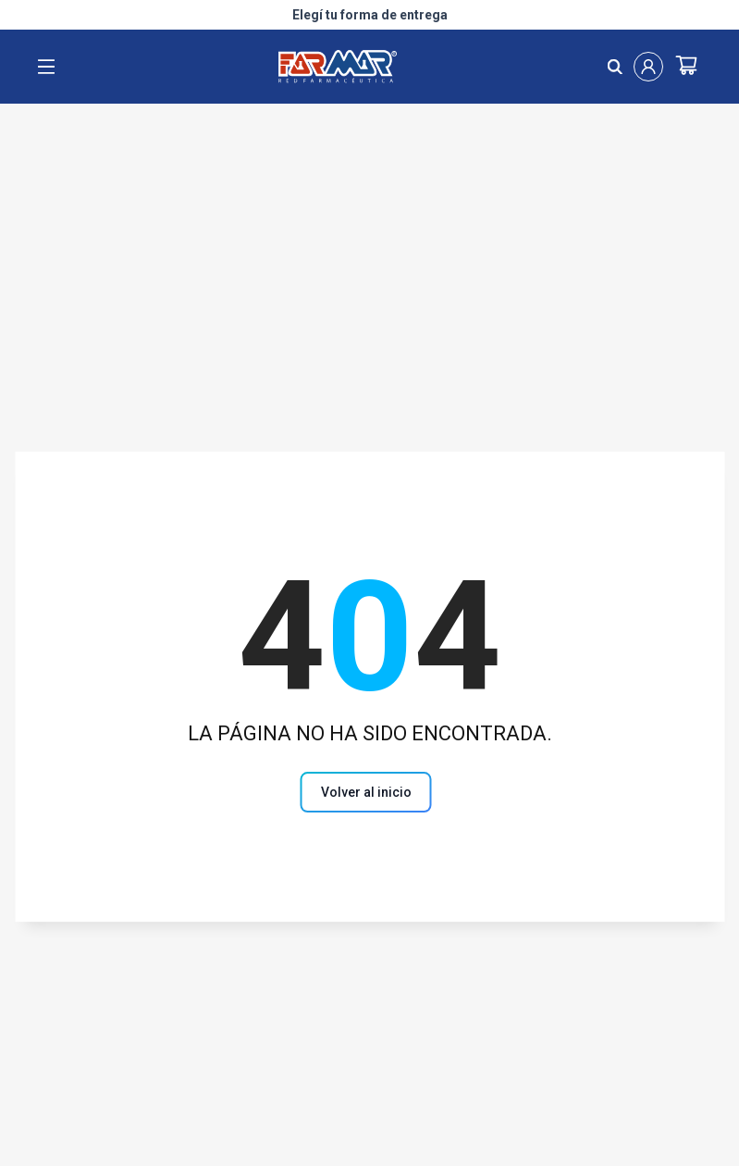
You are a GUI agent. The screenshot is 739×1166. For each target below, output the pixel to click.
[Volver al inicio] (370, 791)
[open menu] (46, 66)
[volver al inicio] (366, 792)
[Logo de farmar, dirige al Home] (330, 66)
